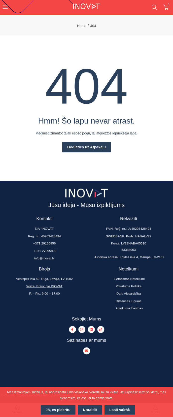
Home (81, 26)
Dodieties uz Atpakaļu (86, 147)
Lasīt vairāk (119, 410)
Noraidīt (90, 410)
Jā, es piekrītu (58, 410)
